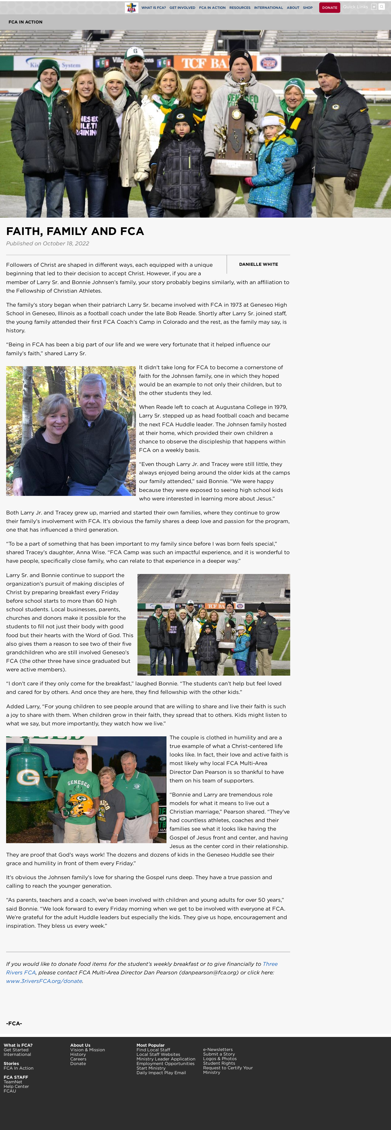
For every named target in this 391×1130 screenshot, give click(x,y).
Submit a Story (219, 1054)
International (17, 1054)
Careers (78, 1058)
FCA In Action (25, 22)
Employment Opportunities (166, 1063)
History (78, 1054)
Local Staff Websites (158, 1054)
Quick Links (355, 6)
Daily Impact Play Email (161, 1072)
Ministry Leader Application (166, 1058)
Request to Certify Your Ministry (228, 1070)
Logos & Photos (220, 1058)
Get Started (16, 1049)
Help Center (16, 1086)
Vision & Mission (87, 1049)
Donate (78, 1063)
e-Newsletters (218, 1049)
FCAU (10, 1090)
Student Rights (219, 1063)
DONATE (329, 7)
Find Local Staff (153, 1049)
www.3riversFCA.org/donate (44, 981)
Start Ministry (151, 1068)
